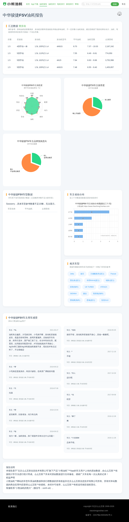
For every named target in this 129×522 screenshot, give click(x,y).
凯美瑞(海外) (98, 294)
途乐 (82, 274)
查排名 (22, 26)
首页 (28, 4)
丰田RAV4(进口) (93, 280)
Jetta (72, 274)
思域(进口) (91, 300)
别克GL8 (104, 300)
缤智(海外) (74, 287)
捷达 (85, 294)
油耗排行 (52, 4)
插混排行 (70, 4)
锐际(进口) (110, 280)
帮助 (77, 4)
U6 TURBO (89, 287)
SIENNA (73, 294)
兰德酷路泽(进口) (97, 274)
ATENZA (103, 287)
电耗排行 (61, 4)
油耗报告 (43, 4)
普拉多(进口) (75, 280)
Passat (113, 274)
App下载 (34, 4)
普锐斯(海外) (75, 300)
